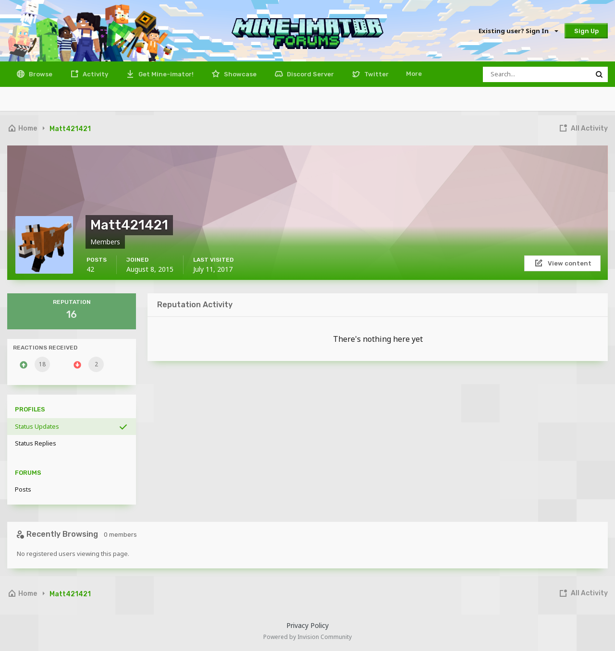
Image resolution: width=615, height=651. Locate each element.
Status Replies (35, 443)
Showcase (239, 74)
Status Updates (37, 426)
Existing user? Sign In (518, 30)
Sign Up (586, 31)
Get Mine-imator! (165, 74)
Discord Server (309, 74)
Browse (39, 74)
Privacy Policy (307, 625)
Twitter (376, 74)
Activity (94, 74)
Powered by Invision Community (307, 637)
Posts (23, 489)
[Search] (536, 74)
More (414, 73)
